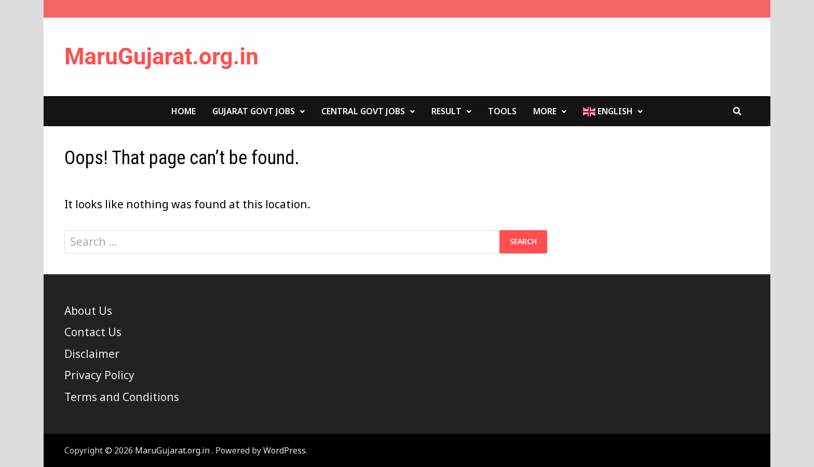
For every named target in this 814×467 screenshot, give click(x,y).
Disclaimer (91, 353)
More (545, 111)
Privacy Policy (99, 375)
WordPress (284, 450)
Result (446, 111)
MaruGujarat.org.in (161, 56)
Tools (502, 111)
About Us (88, 310)
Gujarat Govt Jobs (253, 111)
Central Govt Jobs (363, 111)
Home (183, 111)
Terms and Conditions (121, 397)
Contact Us (92, 332)
